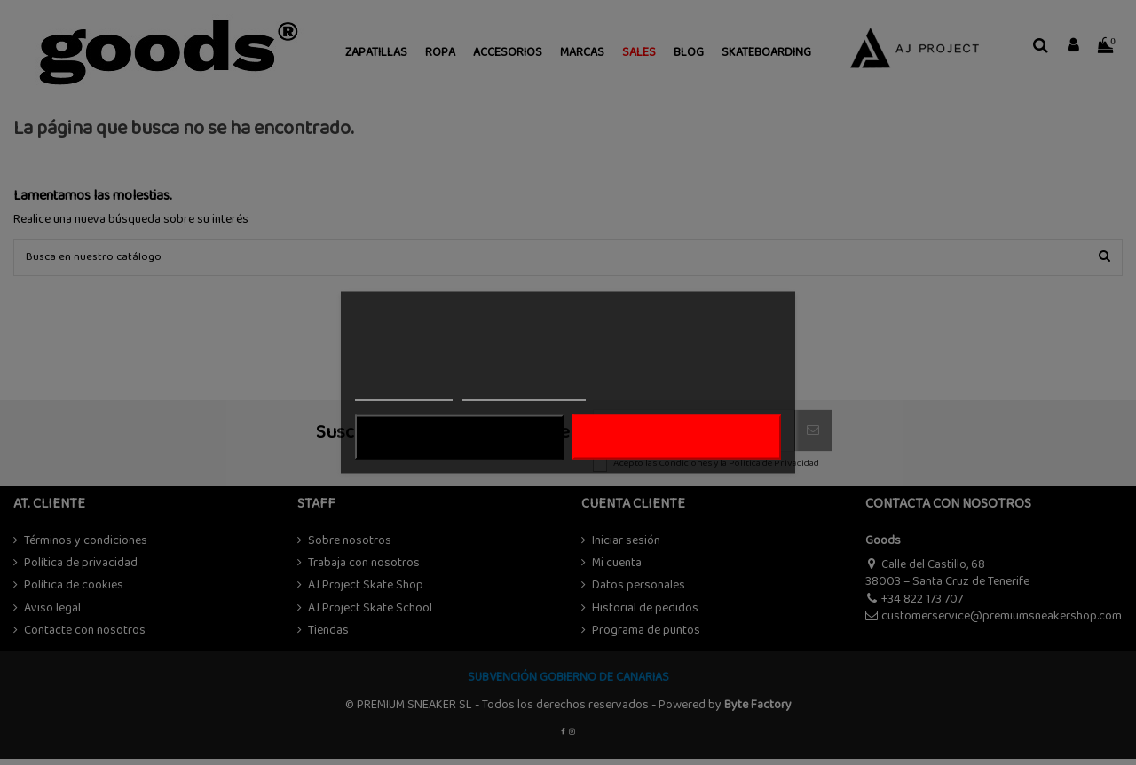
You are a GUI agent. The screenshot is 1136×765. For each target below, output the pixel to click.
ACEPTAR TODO (676, 437)
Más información (404, 392)
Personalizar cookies (523, 392)
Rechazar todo (459, 437)
